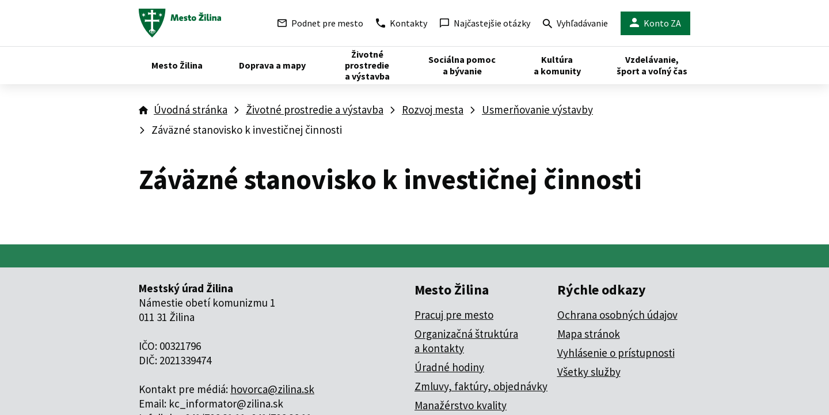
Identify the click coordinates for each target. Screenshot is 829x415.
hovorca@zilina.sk (272, 389)
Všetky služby (589, 372)
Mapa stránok (588, 334)
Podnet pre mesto (320, 23)
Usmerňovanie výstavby (537, 109)
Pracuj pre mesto (453, 315)
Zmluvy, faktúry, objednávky (480, 386)
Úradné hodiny (449, 367)
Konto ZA (655, 23)
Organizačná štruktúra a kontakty (466, 341)
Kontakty (401, 23)
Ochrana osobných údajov (617, 315)
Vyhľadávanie (575, 24)
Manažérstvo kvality (460, 405)
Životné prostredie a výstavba (314, 109)
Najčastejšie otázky (485, 23)
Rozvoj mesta (432, 109)
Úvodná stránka (190, 109)
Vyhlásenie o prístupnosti (616, 353)
